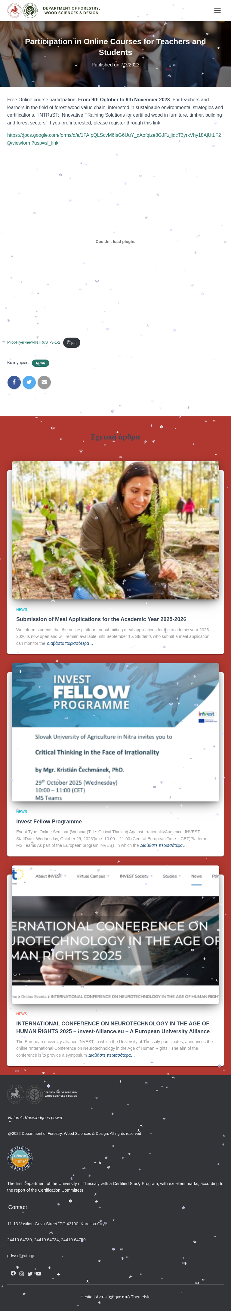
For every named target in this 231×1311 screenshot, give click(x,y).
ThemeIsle (140, 1296)
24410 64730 (19, 1239)
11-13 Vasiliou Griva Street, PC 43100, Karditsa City (55, 1223)
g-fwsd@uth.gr (21, 1255)
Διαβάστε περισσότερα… (70, 643)
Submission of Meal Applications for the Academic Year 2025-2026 (101, 619)
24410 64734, (47, 1239)
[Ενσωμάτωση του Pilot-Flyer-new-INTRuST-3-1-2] (115, 242)
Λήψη (72, 342)
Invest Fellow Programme (49, 822)
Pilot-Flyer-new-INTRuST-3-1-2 (33, 342)
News (40, 363)
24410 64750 (73, 1239)
